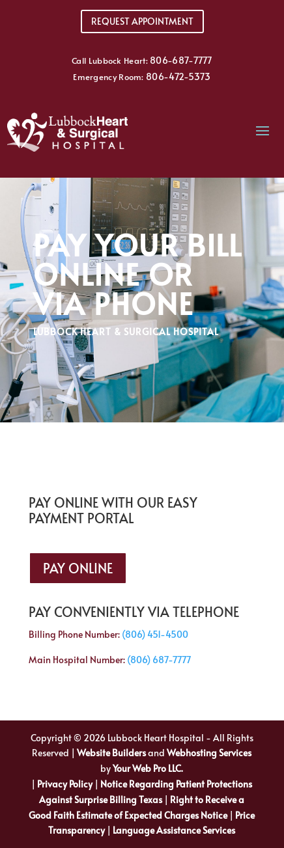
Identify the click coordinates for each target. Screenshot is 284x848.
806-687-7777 (181, 60)
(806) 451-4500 (155, 634)
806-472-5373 (178, 76)
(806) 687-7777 (159, 659)
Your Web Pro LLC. (148, 768)
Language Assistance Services (174, 830)
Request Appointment (142, 21)
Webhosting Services (209, 752)
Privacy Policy (64, 784)
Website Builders (111, 752)
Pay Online (78, 568)
